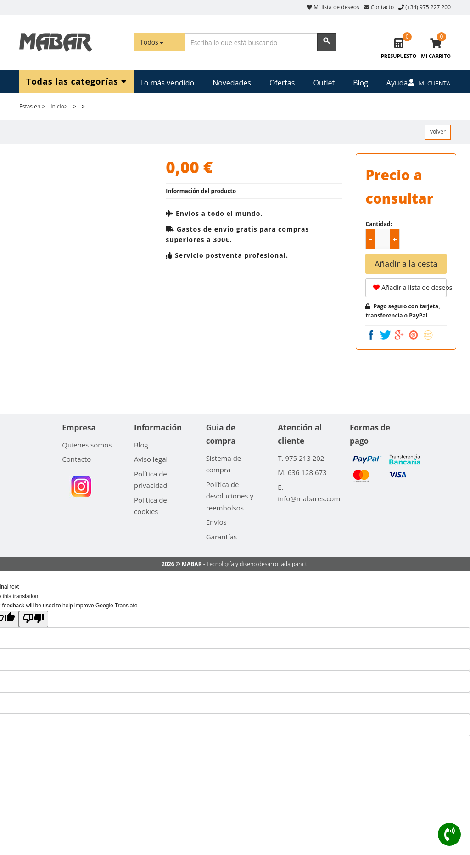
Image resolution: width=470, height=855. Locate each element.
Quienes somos (87, 444)
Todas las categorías (76, 81)
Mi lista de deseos (333, 7)
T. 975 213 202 (301, 458)
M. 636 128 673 (302, 472)
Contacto (379, 7)
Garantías (221, 536)
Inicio (57, 106)
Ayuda (397, 83)
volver (438, 132)
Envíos (216, 522)
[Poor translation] (33, 619)
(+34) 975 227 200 (428, 7)
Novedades (232, 83)
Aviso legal (151, 459)
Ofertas (282, 83)
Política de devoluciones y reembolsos (229, 496)
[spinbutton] (384, 239)
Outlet (324, 83)
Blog (360, 83)
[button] (394, 239)
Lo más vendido (167, 83)
